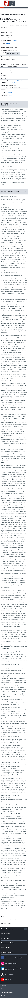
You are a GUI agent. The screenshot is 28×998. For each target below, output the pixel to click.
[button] (14, 104)
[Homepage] (0, 13)
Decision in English (13, 53)
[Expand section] (25, 929)
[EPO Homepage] (9, 4)
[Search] (17, 3)
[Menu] (22, 3)
